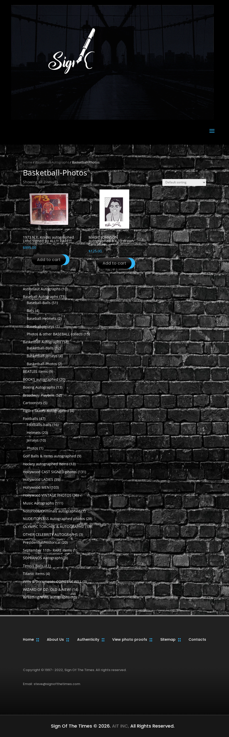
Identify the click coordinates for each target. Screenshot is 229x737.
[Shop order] (184, 182)
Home (27, 162)
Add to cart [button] (49, 260)
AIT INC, (120, 726)
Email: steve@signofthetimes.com (51, 683)
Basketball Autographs (52, 162)
